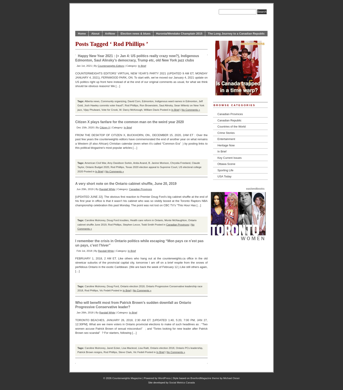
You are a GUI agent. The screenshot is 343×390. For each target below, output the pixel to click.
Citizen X (105, 127)
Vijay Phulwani (91, 109)
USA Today (224, 176)
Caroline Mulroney (95, 220)
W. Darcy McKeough (131, 109)
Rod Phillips (131, 105)
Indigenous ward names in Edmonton (176, 101)
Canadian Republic (229, 120)
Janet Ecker (113, 347)
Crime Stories (226, 133)
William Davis (151, 109)
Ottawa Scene (226, 164)
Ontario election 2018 (132, 286)
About (95, 33)
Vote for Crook (110, 109)
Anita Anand (140, 162)
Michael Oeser (231, 378)
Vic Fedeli (105, 290)
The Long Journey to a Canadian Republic (236, 33)
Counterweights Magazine (127, 378)
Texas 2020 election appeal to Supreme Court (151, 167)
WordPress (164, 378)
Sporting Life (225, 170)
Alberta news (92, 101)
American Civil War (95, 162)
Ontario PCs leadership (189, 347)
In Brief (142, 65)
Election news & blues (135, 33)
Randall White (107, 189)
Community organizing (113, 101)
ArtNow (110, 33)
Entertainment (226, 139)
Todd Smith (147, 224)
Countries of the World (231, 126)
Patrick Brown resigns (89, 352)
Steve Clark (125, 352)
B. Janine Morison (158, 162)
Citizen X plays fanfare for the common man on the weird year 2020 (129, 122)
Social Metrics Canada (182, 382)
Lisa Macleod (129, 347)
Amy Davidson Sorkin (119, 162)
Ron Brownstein (149, 105)
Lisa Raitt (143, 347)
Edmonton (148, 101)
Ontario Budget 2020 (97, 167)
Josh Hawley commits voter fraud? (103, 105)
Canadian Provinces (140, 189)
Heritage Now (226, 145)
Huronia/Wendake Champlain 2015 (179, 33)
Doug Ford (113, 286)
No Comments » (191, 109)
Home (82, 33)
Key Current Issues (229, 157)
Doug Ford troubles (118, 220)
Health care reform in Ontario (146, 220)
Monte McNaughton (175, 220)
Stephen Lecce (131, 224)
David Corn (134, 101)
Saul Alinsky (166, 105)
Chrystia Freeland (180, 162)
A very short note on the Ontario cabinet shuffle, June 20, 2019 (126, 183)
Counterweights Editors (111, 65)
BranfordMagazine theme (205, 378)
